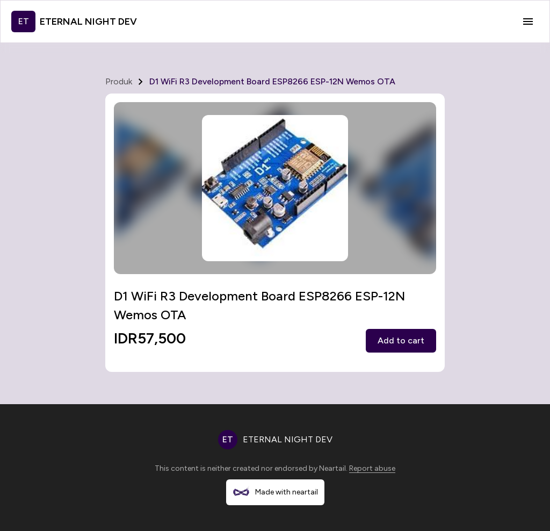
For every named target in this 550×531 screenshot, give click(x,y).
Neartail (332, 468)
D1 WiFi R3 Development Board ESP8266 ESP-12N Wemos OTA (272, 81)
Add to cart (401, 340)
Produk (118, 81)
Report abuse (372, 468)
